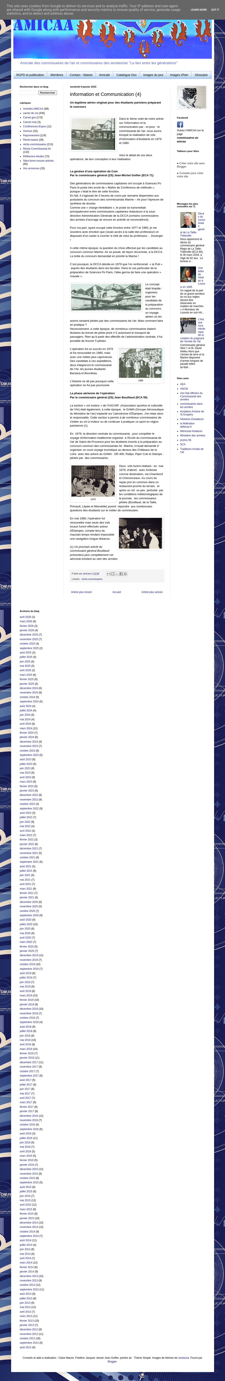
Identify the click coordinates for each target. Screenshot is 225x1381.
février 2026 (27, 625)
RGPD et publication (30, 75)
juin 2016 (25, 1142)
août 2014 (25, 1240)
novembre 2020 (29, 906)
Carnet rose (30, 122)
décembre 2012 (29, 1329)
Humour (28, 131)
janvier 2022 (27, 844)
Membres (56, 75)
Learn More (199, 9)
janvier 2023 (27, 790)
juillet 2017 (26, 1084)
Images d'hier (179, 75)
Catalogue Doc (127, 75)
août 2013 (25, 1293)
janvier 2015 (27, 1218)
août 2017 (25, 1080)
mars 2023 (26, 781)
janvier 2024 (27, 737)
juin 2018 (25, 1035)
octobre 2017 (27, 1071)
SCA (183, 444)
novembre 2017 (29, 1066)
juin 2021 (25, 875)
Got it (215, 9)
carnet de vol (30, 113)
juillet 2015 (26, 1191)
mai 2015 (25, 1200)
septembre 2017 (29, 1075)
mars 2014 (26, 1262)
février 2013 (27, 1320)
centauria (183, 1357)
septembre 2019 (29, 968)
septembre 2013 (29, 1289)
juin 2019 (25, 982)
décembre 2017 (29, 1062)
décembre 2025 (29, 634)
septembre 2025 (29, 648)
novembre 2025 (29, 639)
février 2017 (27, 1106)
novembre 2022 (29, 799)
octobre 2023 (27, 750)
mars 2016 (26, 1155)
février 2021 (27, 893)
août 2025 (25, 652)
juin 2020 (25, 928)
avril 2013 (25, 1311)
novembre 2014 (29, 1227)
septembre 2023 (29, 755)
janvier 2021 (27, 897)
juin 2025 (25, 661)
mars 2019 (26, 995)
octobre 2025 (27, 643)
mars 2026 (26, 621)
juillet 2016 (26, 1138)
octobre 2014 (27, 1231)
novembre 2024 (29, 692)
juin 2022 (25, 821)
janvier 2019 (27, 1004)
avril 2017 (25, 1097)
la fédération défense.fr (187, 425)
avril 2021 (25, 884)
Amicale (104, 75)
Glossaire (201, 75)
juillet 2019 (26, 977)
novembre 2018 (29, 1013)
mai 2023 (25, 772)
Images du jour (153, 75)
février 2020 (27, 946)
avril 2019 (25, 991)
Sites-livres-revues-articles (38, 160)
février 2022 (27, 839)
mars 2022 (26, 835)
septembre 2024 (29, 701)
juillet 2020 (26, 924)
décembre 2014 (29, 1222)
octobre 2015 (27, 1178)
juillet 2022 (26, 817)
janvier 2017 (27, 1111)
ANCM (184, 388)
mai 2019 (25, 986)
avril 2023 (25, 777)
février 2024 (27, 732)
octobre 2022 (27, 803)
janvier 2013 (27, 1325)
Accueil (116, 592)
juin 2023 (25, 768)
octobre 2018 (27, 1017)
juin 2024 (25, 714)
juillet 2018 (26, 1031)
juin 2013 (25, 1302)
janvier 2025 (27, 683)
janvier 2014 (27, 1271)
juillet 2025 (26, 657)
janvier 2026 (27, 630)
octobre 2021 (27, 857)
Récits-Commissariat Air (37, 148)
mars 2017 (26, 1102)
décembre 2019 (29, 955)
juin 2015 (25, 1196)
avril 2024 (25, 723)
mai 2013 (25, 1307)
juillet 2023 (26, 764)
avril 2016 (25, 1151)
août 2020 (25, 919)
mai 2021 (25, 879)
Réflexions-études (33, 156)
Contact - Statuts (81, 75)
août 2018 (25, 1026)
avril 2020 (25, 937)
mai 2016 (25, 1146)
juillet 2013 (26, 1298)
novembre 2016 (29, 1120)
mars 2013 (26, 1316)
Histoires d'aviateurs (192, 419)
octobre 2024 (27, 697)
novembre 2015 (29, 1173)
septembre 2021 (29, 861)
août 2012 (25, 1347)
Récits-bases (30, 139)
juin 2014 (25, 1249)
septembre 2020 (29, 915)
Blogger (112, 1361)
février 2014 (27, 1267)
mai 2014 (25, 1253)
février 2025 (27, 679)
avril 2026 (25, 617)
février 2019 (27, 999)
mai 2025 (25, 665)
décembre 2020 (29, 902)
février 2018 (27, 1053)
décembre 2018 (29, 1008)
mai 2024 (25, 719)
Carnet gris (29, 117)
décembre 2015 (29, 1169)
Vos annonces (31, 168)
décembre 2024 (29, 688)
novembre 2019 (29, 959)
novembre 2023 (29, 746)
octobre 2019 (27, 964)
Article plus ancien (152, 592)
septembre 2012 (29, 1342)
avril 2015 (25, 1204)
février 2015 (27, 1213)
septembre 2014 (29, 1236)
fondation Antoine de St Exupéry (192, 413)
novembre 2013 (29, 1280)
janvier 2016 (27, 1164)
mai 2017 (25, 1093)
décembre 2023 (29, 741)
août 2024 (25, 706)
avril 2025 (25, 670)
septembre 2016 (29, 1129)
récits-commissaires (92, 579)
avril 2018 (25, 1044)
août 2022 (25, 812)
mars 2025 (26, 674)
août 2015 (25, 1187)
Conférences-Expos (34, 126)
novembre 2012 (29, 1334)
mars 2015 (26, 1209)
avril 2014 (25, 1258)
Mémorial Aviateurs (191, 431)
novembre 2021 (29, 853)
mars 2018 (26, 1049)
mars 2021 (26, 888)
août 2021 (25, 866)
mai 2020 (25, 933)
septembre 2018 (29, 1022)
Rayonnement (31, 135)
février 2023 (27, 786)
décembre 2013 (29, 1276)
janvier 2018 (27, 1057)
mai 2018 (25, 1040)
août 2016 (25, 1133)
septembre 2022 (29, 808)
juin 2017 (25, 1089)
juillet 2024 (26, 710)
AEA (182, 384)
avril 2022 (25, 830)
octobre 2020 (27, 911)
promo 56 (185, 440)
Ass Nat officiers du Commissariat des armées (191, 396)
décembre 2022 (29, 795)
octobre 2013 (27, 1284)
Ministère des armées (192, 435)
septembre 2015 (29, 1182)
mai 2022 (25, 826)
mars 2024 (26, 728)
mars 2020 (26, 942)
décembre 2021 (29, 848)
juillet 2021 (26, 870)
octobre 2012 (27, 1338)
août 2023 (25, 759)
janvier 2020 (27, 950)
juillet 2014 (26, 1244)
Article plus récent (81, 592)
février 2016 (27, 1160)
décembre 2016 (29, 1115)
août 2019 (25, 973)
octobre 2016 (27, 1124)
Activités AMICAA (33, 108)
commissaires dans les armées (191, 405)
